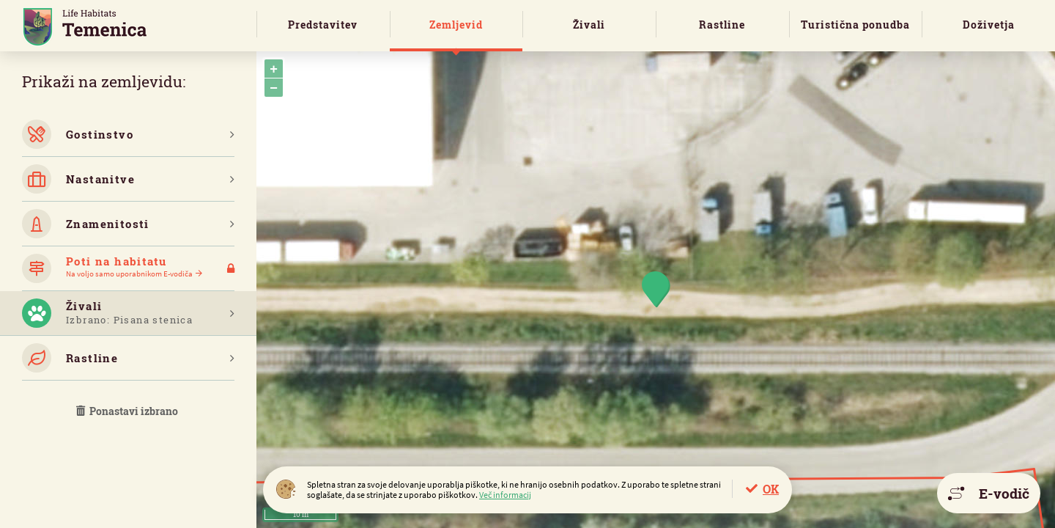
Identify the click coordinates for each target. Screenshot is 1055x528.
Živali (589, 25)
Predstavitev (323, 25)
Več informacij (505, 494)
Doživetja (989, 25)
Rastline (722, 25)
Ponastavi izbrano (128, 411)
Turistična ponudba (855, 25)
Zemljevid (456, 25)
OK (771, 488)
